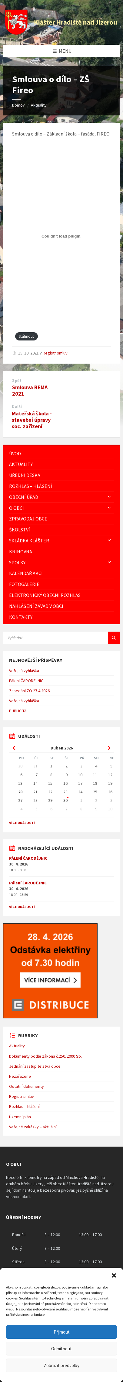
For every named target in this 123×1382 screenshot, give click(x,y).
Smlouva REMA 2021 (30, 390)
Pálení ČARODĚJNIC (26, 680)
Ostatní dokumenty (26, 1086)
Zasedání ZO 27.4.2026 (29, 690)
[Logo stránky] (61, 33)
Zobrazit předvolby (61, 1365)
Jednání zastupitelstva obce (35, 1066)
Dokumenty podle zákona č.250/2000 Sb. (45, 1056)
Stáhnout (26, 336)
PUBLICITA (18, 711)
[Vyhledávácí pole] (61, 638)
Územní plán (20, 1116)
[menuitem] (61, 453)
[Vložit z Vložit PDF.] (61, 236)
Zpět (17, 380)
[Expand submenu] (109, 497)
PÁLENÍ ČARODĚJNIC (28, 858)
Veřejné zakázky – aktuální (33, 1127)
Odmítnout (61, 1349)
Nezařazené (20, 1076)
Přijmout (62, 1332)
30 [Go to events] (65, 800)
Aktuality (39, 105)
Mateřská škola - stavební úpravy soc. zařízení (32, 420)
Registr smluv (55, 353)
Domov (18, 105)
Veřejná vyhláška (24, 670)
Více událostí (22, 822)
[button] (114, 1275)
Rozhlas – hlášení (24, 1106)
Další (17, 406)
